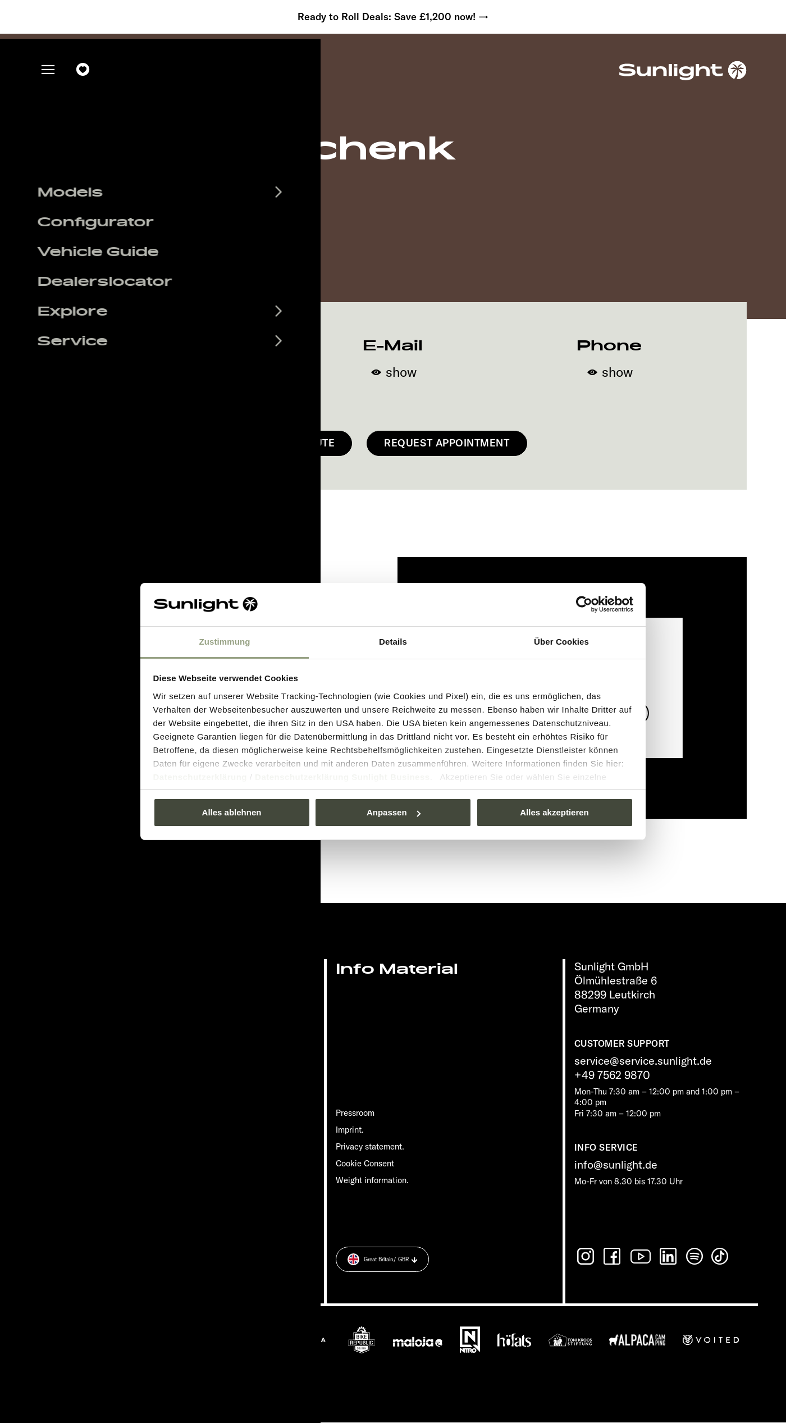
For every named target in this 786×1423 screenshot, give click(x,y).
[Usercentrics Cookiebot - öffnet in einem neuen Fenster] (584, 604)
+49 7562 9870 (612, 1075)
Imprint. (350, 1129)
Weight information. (372, 1180)
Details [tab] (393, 641)
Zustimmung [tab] (224, 641)
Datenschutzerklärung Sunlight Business (342, 777)
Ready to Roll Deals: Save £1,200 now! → (393, 17)
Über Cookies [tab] (561, 641)
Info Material (397, 969)
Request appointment (446, 443)
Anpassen (394, 812)
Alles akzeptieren (554, 812)
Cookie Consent (365, 1163)
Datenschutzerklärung (200, 777)
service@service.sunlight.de (643, 1061)
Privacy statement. (370, 1146)
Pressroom (355, 1113)
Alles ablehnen (232, 812)
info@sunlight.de (615, 1165)
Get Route (305, 443)
